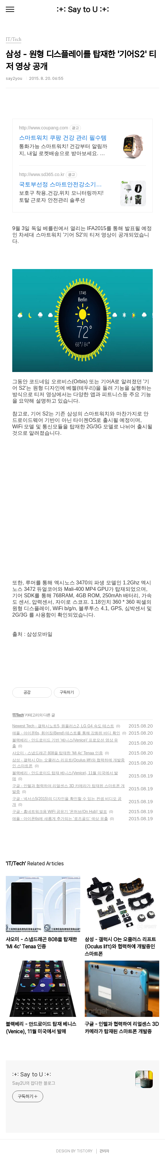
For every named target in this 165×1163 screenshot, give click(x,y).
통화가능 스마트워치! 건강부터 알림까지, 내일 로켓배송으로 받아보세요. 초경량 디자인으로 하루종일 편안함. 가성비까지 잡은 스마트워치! (63, 150)
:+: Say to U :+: (82, 9)
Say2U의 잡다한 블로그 (33, 1083)
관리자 (104, 1151)
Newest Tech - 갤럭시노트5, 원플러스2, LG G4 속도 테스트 (63, 726)
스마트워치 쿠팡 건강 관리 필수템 (63, 138)
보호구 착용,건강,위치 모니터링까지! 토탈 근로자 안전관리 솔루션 (61, 196)
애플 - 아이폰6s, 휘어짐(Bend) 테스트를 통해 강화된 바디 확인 (66, 733)
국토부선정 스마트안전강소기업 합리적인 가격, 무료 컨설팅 (60, 184)
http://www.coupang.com (43, 127)
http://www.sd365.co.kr (41, 174)
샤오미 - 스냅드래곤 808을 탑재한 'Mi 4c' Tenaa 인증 (57, 753)
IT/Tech (18, 715)
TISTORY (84, 1151)
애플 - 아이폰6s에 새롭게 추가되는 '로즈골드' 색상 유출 (60, 818)
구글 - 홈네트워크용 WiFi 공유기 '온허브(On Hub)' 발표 (59, 811)
